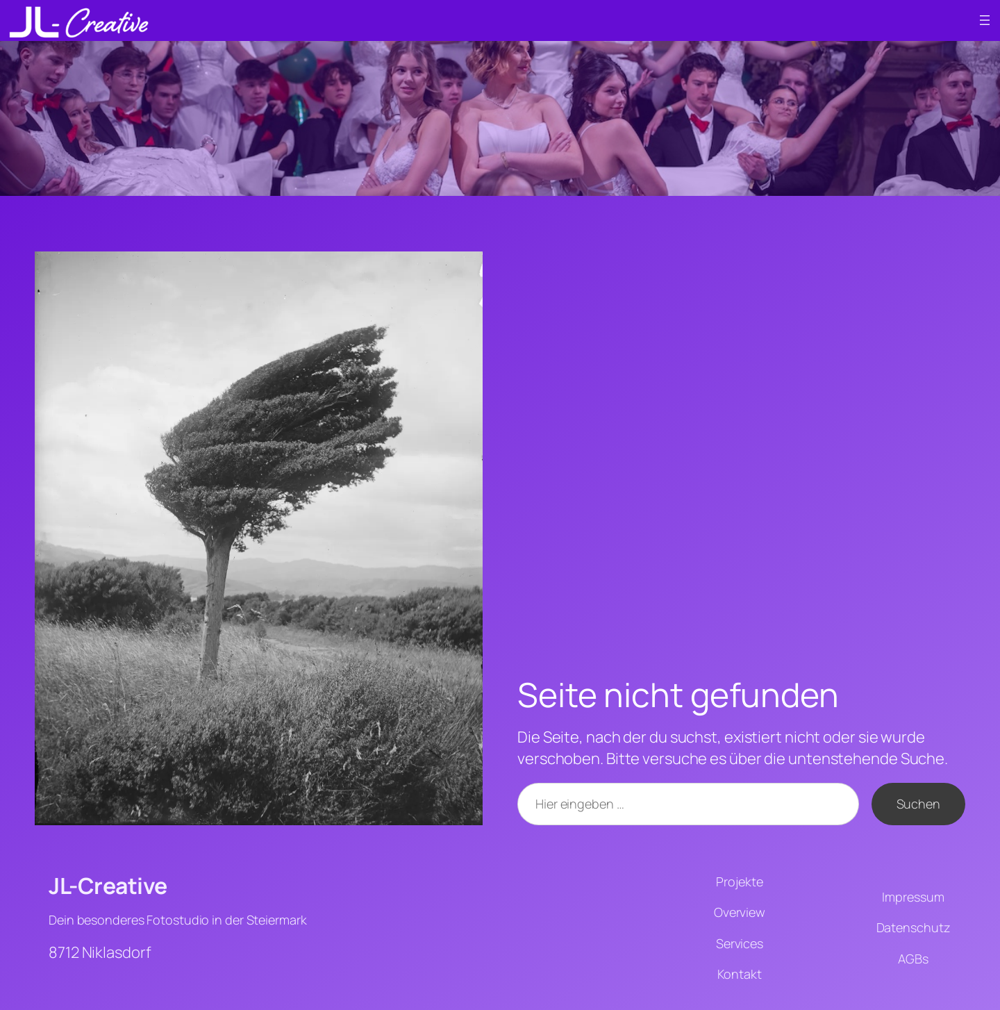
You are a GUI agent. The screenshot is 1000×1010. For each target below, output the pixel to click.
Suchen (918, 803)
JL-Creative (108, 885)
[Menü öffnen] (984, 20)
